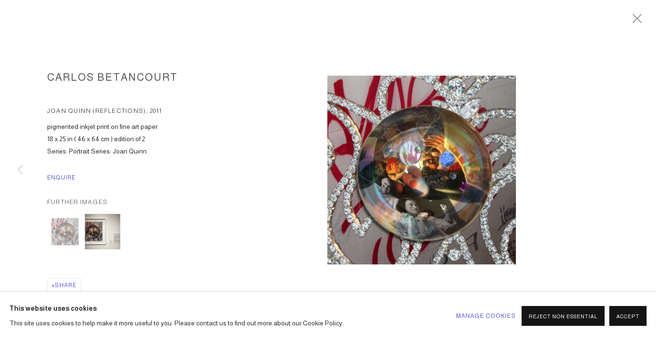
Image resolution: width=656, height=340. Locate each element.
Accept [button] (627, 316)
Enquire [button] (61, 177)
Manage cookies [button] (486, 316)
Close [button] (635, 21)
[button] (65, 231)
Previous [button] (20, 170)
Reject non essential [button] (563, 316)
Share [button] (65, 285)
